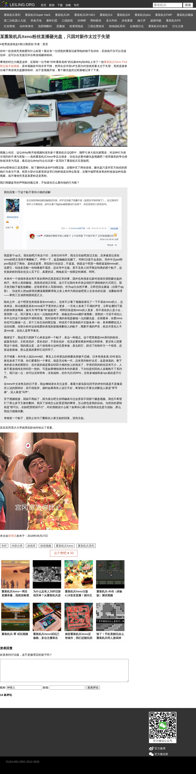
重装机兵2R (62, 14)
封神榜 (82, 20)
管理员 (12, 535)
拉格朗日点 (137, 26)
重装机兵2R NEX (84, 14)
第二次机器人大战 (15, 20)
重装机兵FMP (163, 14)
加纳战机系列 (117, 26)
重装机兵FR (173, 20)
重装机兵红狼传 (158, 26)
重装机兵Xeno (64, 545)
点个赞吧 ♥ (64, 553)
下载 (60, 5)
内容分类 (17, 545)
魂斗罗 (141, 20)
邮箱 (45, 687)
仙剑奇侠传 (26, 26)
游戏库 (31, 545)
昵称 (2, 687)
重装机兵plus (143, 14)
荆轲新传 (95, 20)
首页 (43, 5)
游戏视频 (45, 545)
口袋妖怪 (67, 20)
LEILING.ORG (16, 761)
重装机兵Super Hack (37, 14)
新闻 (51, 5)
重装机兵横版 (185, 14)
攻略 (68, 5)
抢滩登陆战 (76, 26)
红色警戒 (9, 26)
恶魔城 (60, 26)
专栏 (76, 5)
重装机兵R (123, 14)
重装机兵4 (106, 14)
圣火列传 (111, 20)
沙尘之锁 (177, 26)
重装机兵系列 (12, 14)
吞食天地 (36, 20)
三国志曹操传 (96, 26)
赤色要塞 (127, 20)
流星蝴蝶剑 (45, 26)
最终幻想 (51, 20)
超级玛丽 (155, 20)
